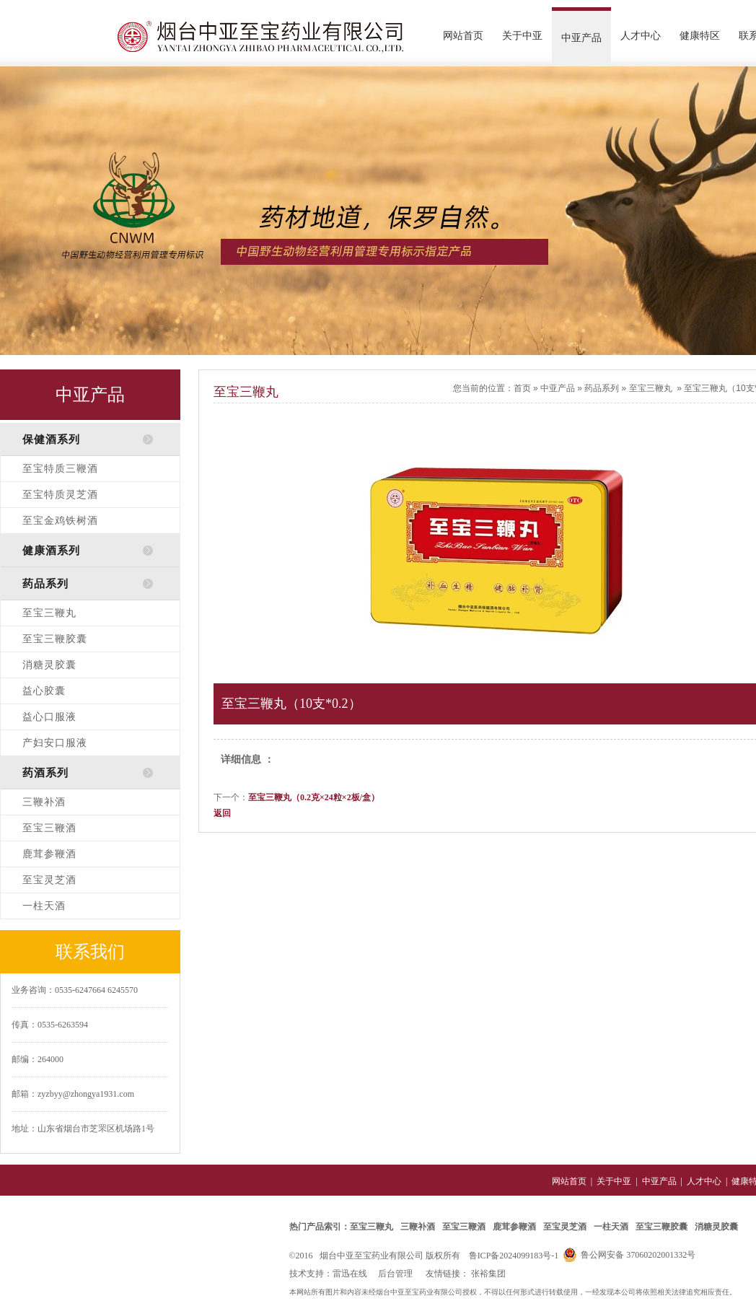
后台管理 (395, 1274)
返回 (222, 813)
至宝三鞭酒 (49, 828)
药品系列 (601, 388)
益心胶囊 (44, 690)
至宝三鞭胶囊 (54, 639)
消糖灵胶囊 (49, 665)
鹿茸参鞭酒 (49, 854)
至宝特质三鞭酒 (60, 468)
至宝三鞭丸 (49, 613)
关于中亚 (522, 35)
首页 (522, 388)
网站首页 (463, 35)
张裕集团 (488, 1274)
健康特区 (700, 35)
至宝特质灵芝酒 (60, 494)
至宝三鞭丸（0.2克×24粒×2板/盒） (313, 797)
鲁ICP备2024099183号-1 (514, 1255)
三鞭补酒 (44, 802)
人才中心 (640, 35)
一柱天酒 (44, 906)
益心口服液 (49, 716)
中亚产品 (581, 37)
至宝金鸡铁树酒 (60, 520)
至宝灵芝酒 (49, 880)
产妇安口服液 (54, 742)
